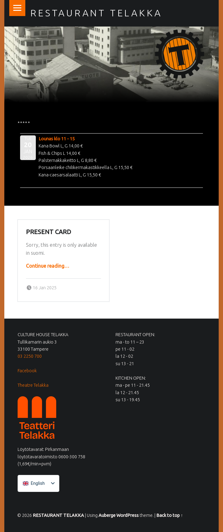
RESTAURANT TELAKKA (58, 515)
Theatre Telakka (33, 385)
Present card (48, 232)
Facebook (27, 370)
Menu (17, 8)
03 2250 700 (30, 356)
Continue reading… (47, 266)
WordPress (127, 515)
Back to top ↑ (169, 515)
